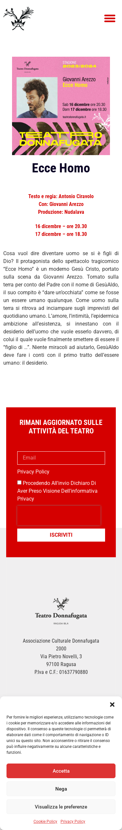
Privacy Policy (73, 821)
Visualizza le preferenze (61, 807)
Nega (61, 789)
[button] (112, 704)
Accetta (61, 771)
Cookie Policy (45, 821)
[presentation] (59, 515)
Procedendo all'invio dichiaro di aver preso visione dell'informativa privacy (57, 491)
